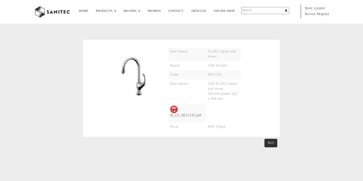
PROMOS (154, 11)
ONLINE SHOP (224, 11)
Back (271, 143)
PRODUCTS (106, 11)
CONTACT (175, 11)
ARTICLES (198, 11)
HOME (83, 11)
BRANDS (132, 11)
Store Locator (315, 8)
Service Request (317, 14)
